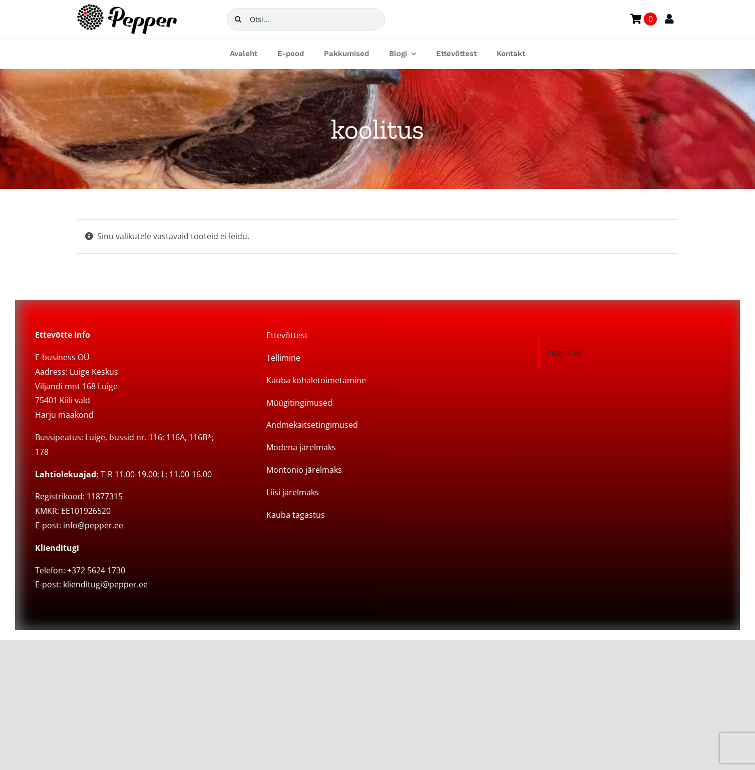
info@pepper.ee (93, 525)
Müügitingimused (299, 402)
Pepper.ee (564, 352)
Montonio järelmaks (304, 469)
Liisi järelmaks (292, 492)
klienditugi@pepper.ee (105, 584)
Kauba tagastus (295, 514)
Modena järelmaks (301, 447)
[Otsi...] (306, 19)
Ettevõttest (287, 335)
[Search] (238, 19)
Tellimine (283, 357)
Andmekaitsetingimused (312, 424)
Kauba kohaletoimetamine (316, 380)
